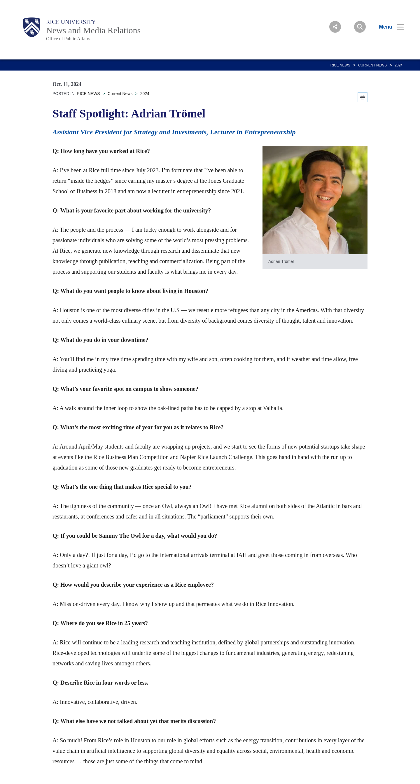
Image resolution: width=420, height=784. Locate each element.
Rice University (71, 22)
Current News (372, 65)
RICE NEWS (340, 65)
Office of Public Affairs (68, 38)
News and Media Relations (93, 30)
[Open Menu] (388, 27)
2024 (398, 65)
